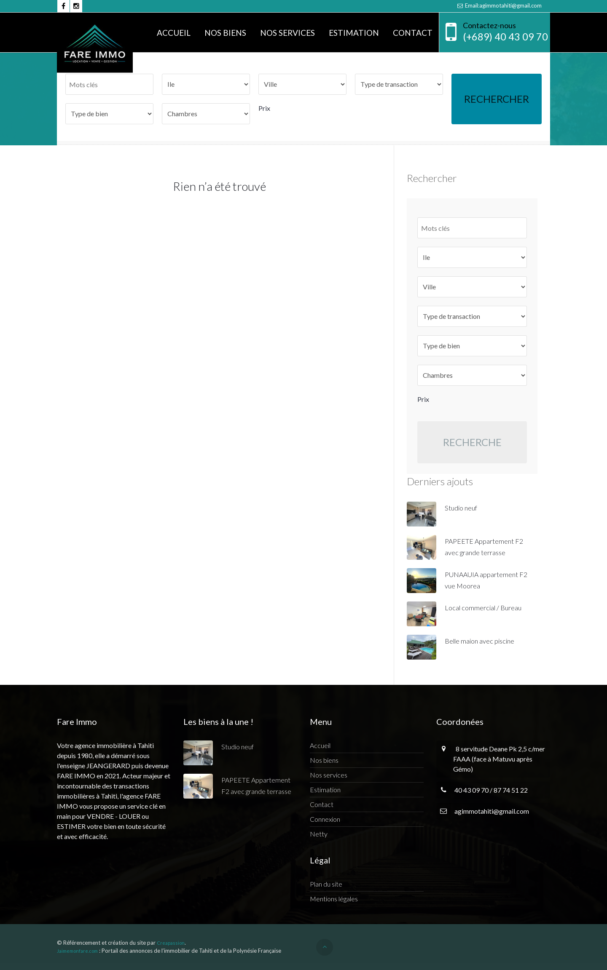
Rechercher (496, 99)
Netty (319, 834)
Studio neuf (461, 508)
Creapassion (171, 943)
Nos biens (225, 32)
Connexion (325, 819)
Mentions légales (334, 899)
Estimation (354, 32)
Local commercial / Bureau (483, 608)
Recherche (472, 442)
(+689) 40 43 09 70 (505, 37)
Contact (412, 32)
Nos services (287, 32)
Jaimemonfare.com (77, 951)
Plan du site (326, 884)
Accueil (174, 32)
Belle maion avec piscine (479, 641)
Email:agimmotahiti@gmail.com (499, 5)
